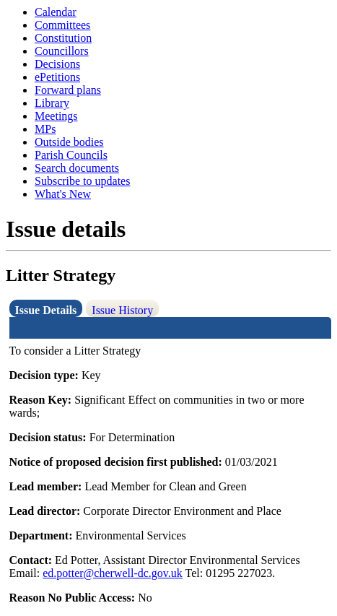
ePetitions (57, 77)
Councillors (62, 51)
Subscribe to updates (82, 181)
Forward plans (68, 90)
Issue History (122, 310)
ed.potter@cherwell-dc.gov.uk (113, 573)
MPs (45, 129)
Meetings (56, 116)
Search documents (77, 168)
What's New (63, 194)
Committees (62, 25)
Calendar (55, 12)
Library (52, 103)
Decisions (57, 64)
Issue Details (46, 310)
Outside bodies (69, 142)
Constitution (63, 38)
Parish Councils (71, 155)
